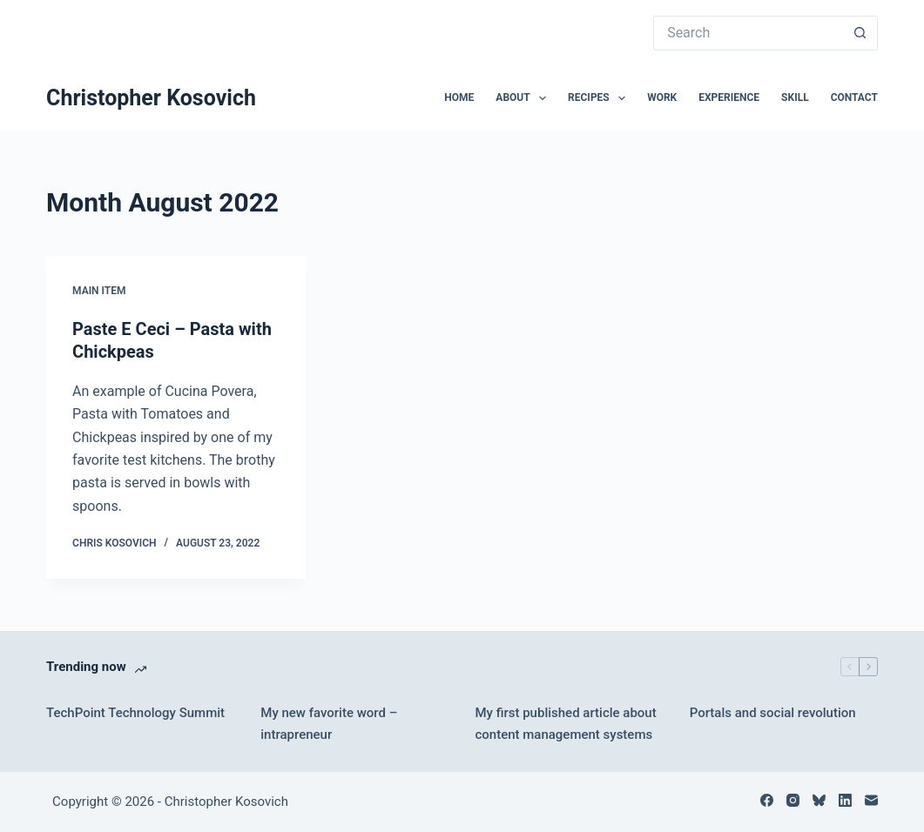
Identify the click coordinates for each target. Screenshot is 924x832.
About (524, 98)
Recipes (600, 98)
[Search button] (860, 33)
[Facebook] (766, 800)
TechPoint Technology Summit (135, 713)
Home (459, 97)
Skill (795, 97)
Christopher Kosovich (151, 98)
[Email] (871, 800)
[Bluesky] (819, 800)
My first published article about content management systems (565, 723)
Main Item (98, 291)
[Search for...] (748, 33)
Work (662, 97)
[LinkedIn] (845, 800)
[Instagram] (792, 800)
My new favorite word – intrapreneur (328, 723)
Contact (854, 97)
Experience (728, 97)
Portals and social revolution (773, 713)
